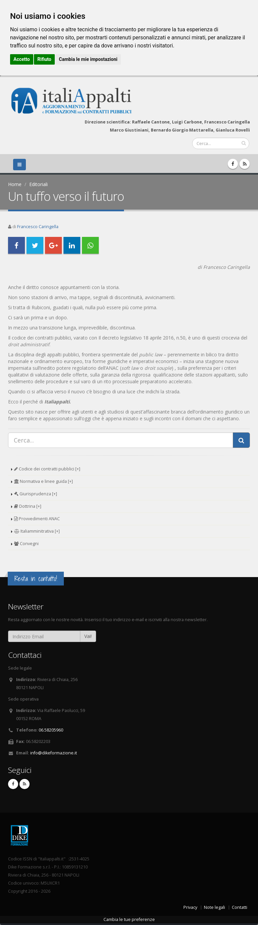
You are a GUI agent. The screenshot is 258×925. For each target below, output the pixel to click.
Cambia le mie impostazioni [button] (88, 59)
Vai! (88, 636)
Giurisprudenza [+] (35, 494)
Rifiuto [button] (44, 59)
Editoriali (38, 184)
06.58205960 (51, 730)
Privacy (190, 907)
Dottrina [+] (27, 506)
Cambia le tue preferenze (129, 919)
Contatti (239, 907)
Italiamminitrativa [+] (37, 531)
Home (15, 184)
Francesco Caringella (37, 226)
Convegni (26, 543)
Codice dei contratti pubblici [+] (47, 469)
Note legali (214, 907)
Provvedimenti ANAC (37, 519)
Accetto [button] (21, 59)
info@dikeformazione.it (53, 753)
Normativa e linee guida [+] (43, 481)
